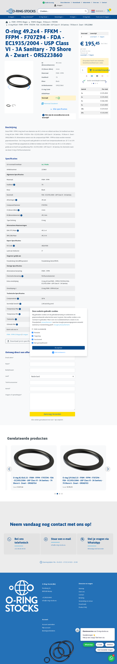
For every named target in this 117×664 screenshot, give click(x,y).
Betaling (81, 598)
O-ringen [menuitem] (12, 17)
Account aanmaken (48, 624)
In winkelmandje (98, 70)
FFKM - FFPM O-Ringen (14, 334)
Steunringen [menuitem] (59, 17)
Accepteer (58, 348)
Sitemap (81, 588)
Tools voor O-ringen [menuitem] (103, 17)
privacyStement (47, 322)
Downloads (82, 604)
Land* (7, 376)
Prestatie (37, 332)
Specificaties (11, 158)
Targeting (37, 336)
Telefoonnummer (11, 382)
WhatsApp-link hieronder (96, 549)
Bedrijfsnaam (9, 370)
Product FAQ (83, 607)
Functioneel (38, 339)
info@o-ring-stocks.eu (58, 545)
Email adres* (9, 357)
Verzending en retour (86, 601)
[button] (98, 11)
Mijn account (46, 628)
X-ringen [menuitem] (73, 17)
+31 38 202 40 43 (20, 549)
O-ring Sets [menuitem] (86, 17)
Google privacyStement (62, 325)
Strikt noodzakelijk (40, 329)
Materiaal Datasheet (51, 103)
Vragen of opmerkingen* (13, 395)
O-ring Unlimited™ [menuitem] (27, 17)
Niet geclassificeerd (40, 343)
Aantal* (7, 388)
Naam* (7, 364)
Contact (81, 595)
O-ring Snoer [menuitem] (44, 17)
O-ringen (25, 334)
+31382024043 (47, 597)
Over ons (82, 592)
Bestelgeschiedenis (48, 631)
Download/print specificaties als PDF (23, 341)
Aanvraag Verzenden (52, 414)
